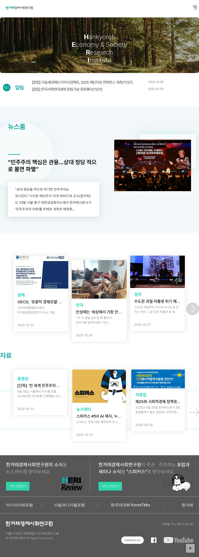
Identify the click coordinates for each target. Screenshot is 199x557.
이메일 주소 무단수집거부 (177, 524)
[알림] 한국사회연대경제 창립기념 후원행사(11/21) (97, 89)
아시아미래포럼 (19, 505)
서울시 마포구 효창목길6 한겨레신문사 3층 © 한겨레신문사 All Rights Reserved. (32, 536)
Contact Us (132, 540)
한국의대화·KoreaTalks (130, 505)
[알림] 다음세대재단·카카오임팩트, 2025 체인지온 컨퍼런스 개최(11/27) (97, 82)
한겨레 (187, 505)
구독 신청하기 (17, 486)
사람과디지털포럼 (69, 505)
